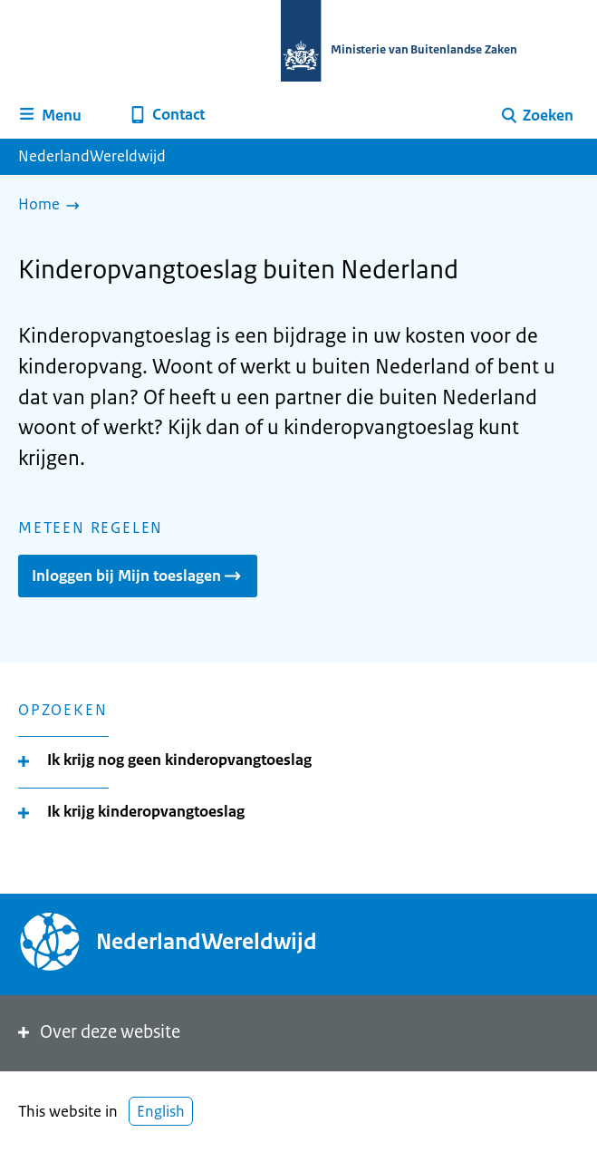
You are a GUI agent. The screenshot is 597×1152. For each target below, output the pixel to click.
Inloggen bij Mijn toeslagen (138, 575)
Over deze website (97, 1032)
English (161, 1111)
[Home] (53, 205)
